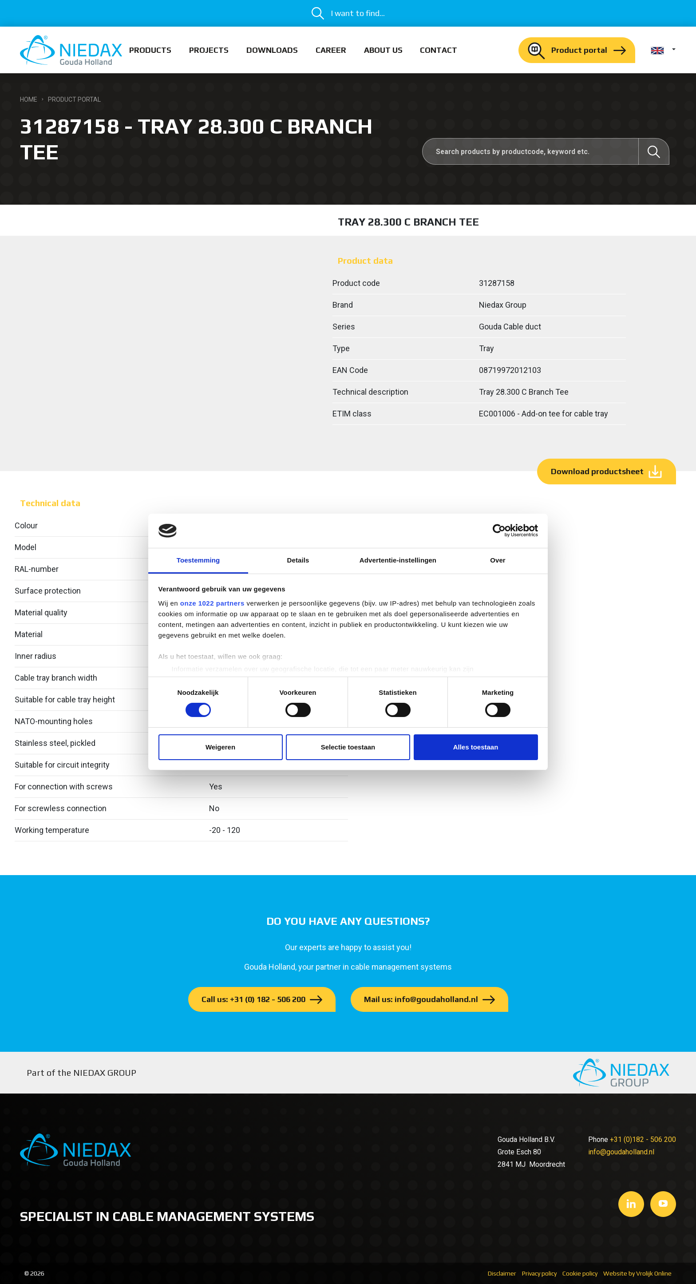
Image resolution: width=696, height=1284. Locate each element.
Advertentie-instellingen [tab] (398, 560)
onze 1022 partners (212, 603)
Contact (438, 50)
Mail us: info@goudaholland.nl (421, 999)
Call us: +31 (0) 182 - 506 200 (253, 999)
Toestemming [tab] (198, 560)
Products (150, 50)
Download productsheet (597, 471)
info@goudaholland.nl (621, 1152)
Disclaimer (502, 1273)
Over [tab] (498, 560)
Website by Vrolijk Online (637, 1273)
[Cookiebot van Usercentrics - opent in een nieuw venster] (499, 530)
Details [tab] (298, 560)
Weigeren (220, 747)
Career (331, 50)
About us (383, 50)
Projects (209, 50)
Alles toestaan (475, 747)
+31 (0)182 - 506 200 (643, 1139)
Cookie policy (579, 1273)
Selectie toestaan (348, 747)
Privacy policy (539, 1273)
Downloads (272, 50)
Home (28, 99)
